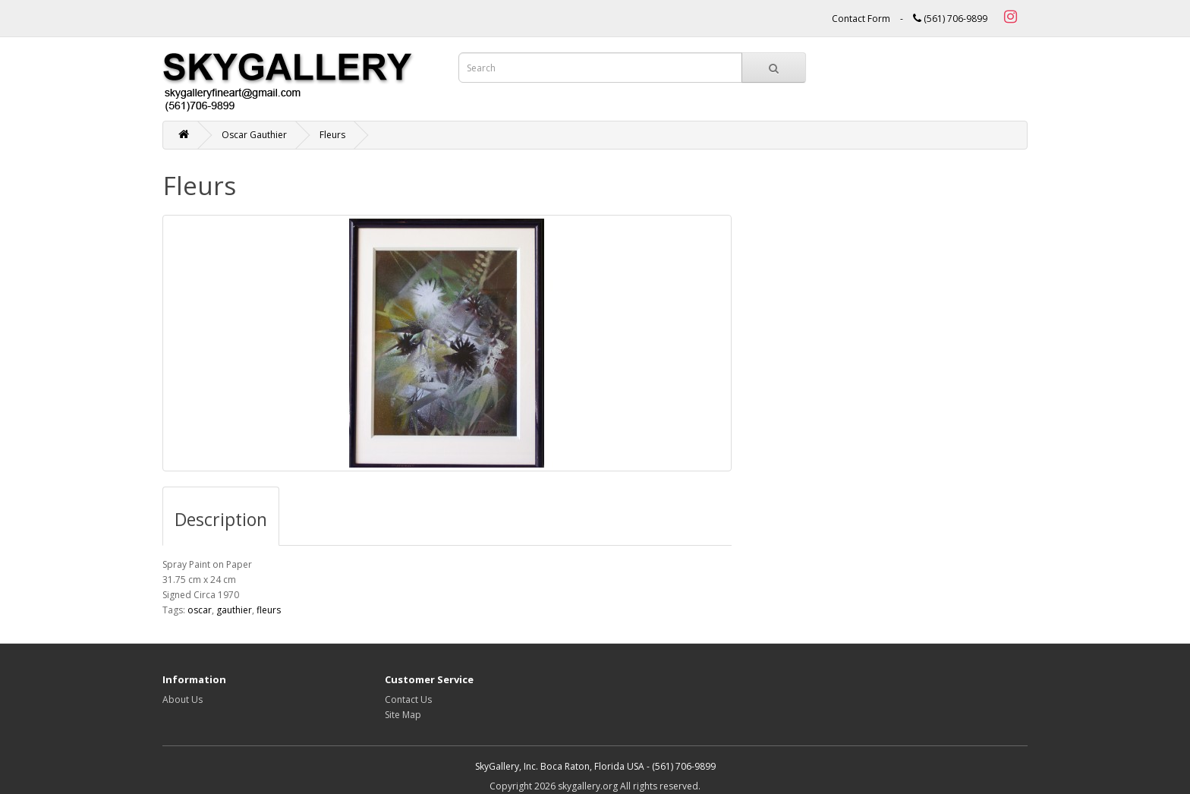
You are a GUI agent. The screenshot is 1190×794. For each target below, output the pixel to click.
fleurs (269, 609)
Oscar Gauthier (254, 134)
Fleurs (332, 134)
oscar (199, 609)
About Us (182, 699)
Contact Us (408, 699)
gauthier (234, 609)
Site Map (403, 714)
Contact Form (861, 18)
